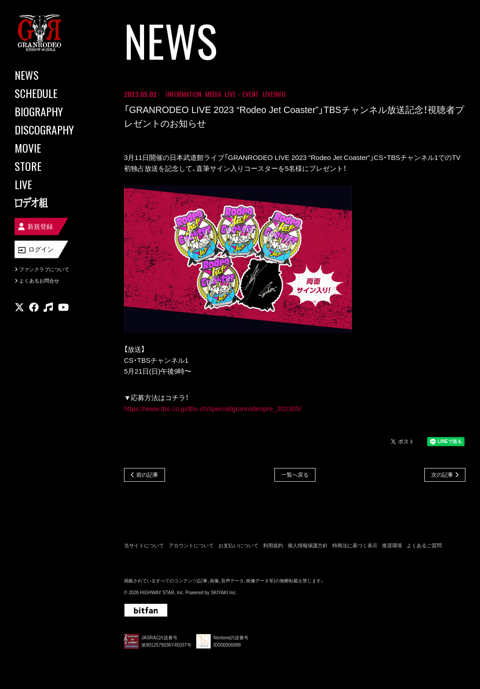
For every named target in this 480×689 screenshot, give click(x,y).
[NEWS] (55, 74)
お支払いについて (238, 545)
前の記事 (147, 475)
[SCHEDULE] (55, 92)
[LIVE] (55, 184)
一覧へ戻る (295, 475)
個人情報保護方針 (308, 545)
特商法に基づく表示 (354, 545)
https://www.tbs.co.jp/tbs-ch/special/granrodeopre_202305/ (212, 408)
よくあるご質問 (424, 545)
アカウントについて (191, 545)
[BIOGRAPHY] (55, 111)
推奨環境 (392, 545)
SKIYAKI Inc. (224, 592)
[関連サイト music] (48, 307)
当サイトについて (144, 545)
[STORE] (55, 165)
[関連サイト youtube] (63, 307)
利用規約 (273, 545)
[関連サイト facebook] (34, 307)
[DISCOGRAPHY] (55, 129)
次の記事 (442, 475)
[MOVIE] (55, 147)
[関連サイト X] (19, 307)
